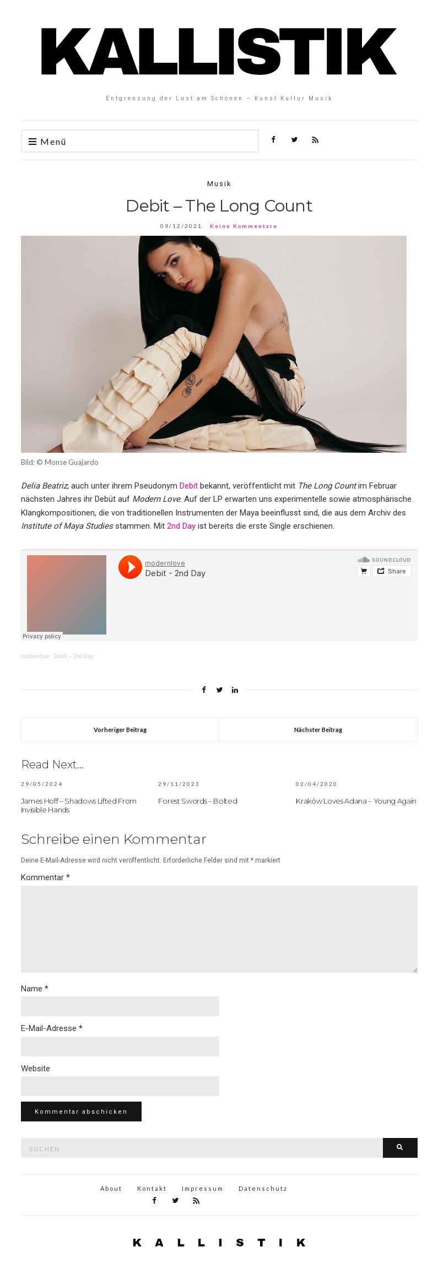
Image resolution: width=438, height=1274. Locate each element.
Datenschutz (263, 1188)
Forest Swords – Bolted (197, 800)
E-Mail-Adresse (52, 1028)
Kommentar (45, 877)
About (111, 1188)
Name (34, 989)
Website (35, 1069)
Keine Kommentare (244, 226)
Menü (48, 142)
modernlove (35, 656)
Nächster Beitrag (318, 729)
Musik (219, 184)
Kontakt (152, 1188)
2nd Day (181, 526)
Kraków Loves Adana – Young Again (356, 800)
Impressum (203, 1188)
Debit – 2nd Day (74, 656)
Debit (189, 486)
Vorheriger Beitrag (120, 729)
